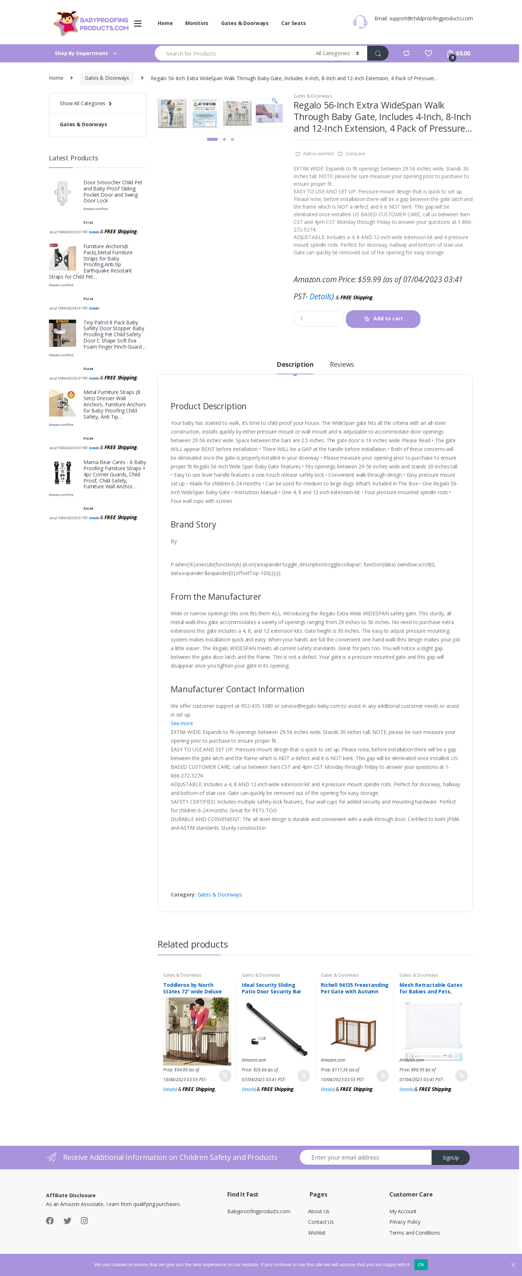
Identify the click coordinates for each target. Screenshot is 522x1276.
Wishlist (317, 1232)
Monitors (196, 23)
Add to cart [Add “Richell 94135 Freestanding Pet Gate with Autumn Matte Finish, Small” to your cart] (382, 1076)
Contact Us (321, 1221)
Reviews (342, 365)
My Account (403, 1211)
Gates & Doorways (245, 23)
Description (295, 365)
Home (165, 23)
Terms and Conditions (414, 1232)
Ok (421, 1264)
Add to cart (388, 318)
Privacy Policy (404, 1221)
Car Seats (293, 23)
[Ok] (513, 1264)
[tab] (295, 367)
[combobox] (231, 53)
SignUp (451, 1157)
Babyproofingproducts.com (258, 1211)
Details (321, 296)
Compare (355, 153)
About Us (319, 1211)
